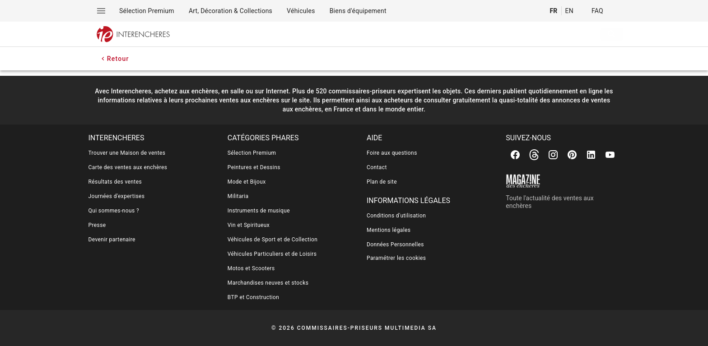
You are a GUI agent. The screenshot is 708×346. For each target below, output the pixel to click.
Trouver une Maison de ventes (127, 153)
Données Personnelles (395, 244)
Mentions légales (388, 230)
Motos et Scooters (251, 268)
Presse (97, 225)
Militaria (238, 196)
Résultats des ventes (115, 182)
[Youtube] (610, 155)
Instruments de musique (259, 211)
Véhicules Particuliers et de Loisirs (272, 254)
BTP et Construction (253, 297)
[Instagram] (553, 155)
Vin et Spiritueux (249, 225)
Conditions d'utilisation (396, 215)
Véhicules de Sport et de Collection (273, 239)
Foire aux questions (392, 153)
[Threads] (534, 155)
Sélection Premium (252, 153)
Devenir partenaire (111, 239)
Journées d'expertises (116, 196)
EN (569, 10)
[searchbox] (384, 34)
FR (553, 10)
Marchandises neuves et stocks (268, 283)
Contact (377, 167)
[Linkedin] (591, 155)
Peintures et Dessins (254, 167)
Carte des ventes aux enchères (128, 167)
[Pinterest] (572, 155)
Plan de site (382, 182)
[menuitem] (147, 11)
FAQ (597, 10)
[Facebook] (515, 155)
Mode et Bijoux (247, 182)
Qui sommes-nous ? (113, 211)
